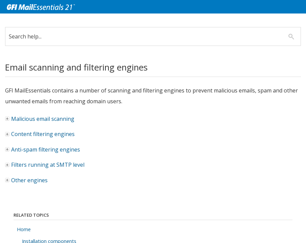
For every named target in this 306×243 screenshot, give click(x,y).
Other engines (27, 180)
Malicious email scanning (40, 119)
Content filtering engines (40, 134)
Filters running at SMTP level (45, 164)
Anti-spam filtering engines (43, 149)
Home (24, 229)
